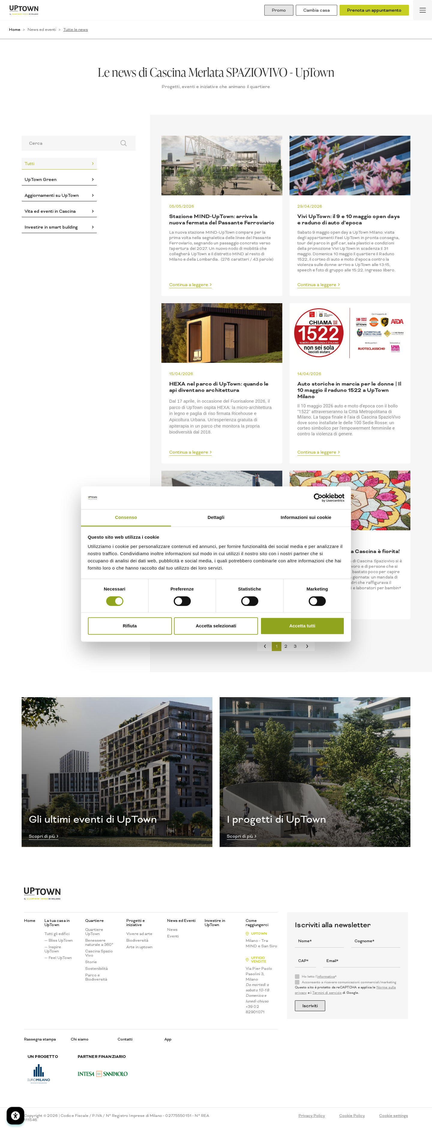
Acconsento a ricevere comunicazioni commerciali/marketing (349, 982)
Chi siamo (79, 1039)
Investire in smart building (51, 227)
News (172, 930)
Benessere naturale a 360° (99, 942)
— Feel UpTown (58, 958)
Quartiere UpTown (94, 932)
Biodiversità (137, 940)
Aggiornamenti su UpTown (52, 195)
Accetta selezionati (216, 626)
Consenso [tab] (126, 517)
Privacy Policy (311, 1116)
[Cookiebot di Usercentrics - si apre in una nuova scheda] (318, 497)
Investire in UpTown (215, 923)
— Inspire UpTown (52, 949)
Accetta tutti (302, 626)
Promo (279, 10)
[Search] (67, 143)
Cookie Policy (352, 1116)
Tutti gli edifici (57, 934)
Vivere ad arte (139, 934)
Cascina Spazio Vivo (99, 953)
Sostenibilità (96, 969)
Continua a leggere (188, 285)
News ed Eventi (181, 921)
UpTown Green (40, 179)
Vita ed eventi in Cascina (50, 211)
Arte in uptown (139, 947)
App (167, 1039)
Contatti (125, 1039)
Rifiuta (130, 626)
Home (14, 29)
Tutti (29, 164)
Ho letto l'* (319, 977)
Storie (91, 962)
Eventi (173, 936)
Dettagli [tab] (216, 517)
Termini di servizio (327, 992)
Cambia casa (316, 10)
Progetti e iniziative (135, 923)
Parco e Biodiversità (96, 977)
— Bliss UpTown (58, 940)
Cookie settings (393, 1116)
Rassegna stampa (40, 1039)
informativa (326, 976)
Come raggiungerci (257, 923)
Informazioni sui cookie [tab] (306, 517)
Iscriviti (310, 1006)
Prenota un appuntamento (374, 10)
